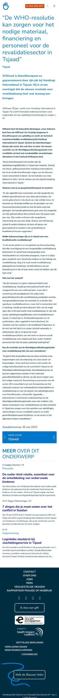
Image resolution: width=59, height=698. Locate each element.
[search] (54, 6)
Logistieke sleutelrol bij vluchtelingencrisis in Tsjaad (22, 541)
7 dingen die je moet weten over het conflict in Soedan (27, 508)
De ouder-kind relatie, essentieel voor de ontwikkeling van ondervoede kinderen (28, 478)
